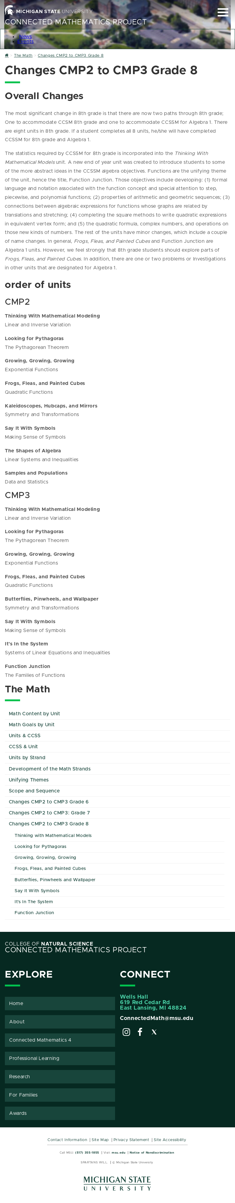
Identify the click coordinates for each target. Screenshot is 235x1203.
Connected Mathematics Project (76, 22)
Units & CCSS (25, 735)
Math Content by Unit (34, 713)
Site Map (100, 1140)
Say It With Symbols (37, 891)
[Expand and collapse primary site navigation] (223, 12)
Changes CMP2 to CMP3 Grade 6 (49, 801)
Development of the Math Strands (50, 769)
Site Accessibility (170, 1140)
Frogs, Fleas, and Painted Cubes (50, 869)
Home (16, 1003)
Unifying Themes (29, 779)
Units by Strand (27, 757)
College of (49, 944)
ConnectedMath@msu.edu (156, 1018)
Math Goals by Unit (32, 724)
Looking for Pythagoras (41, 847)
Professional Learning (34, 1058)
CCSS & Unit (23, 746)
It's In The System (34, 902)
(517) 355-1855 (87, 1152)
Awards (18, 1113)
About (17, 1021)
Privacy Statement (131, 1140)
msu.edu (118, 1152)
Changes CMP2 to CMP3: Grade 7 (49, 812)
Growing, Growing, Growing (45, 858)
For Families (23, 1095)
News (25, 36)
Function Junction (34, 913)
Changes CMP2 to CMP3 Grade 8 (49, 823)
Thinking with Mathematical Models (53, 836)
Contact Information (67, 1140)
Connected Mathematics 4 (40, 1040)
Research (19, 1076)
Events (25, 41)
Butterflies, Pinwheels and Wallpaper (55, 880)
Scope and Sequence (34, 790)
